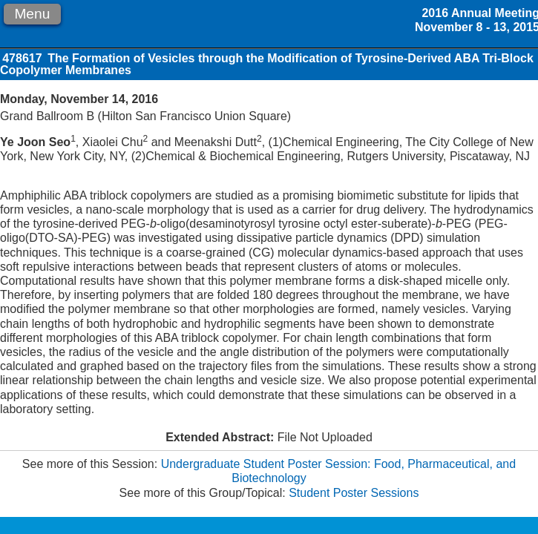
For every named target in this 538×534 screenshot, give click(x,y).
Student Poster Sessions (354, 493)
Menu (32, 14)
